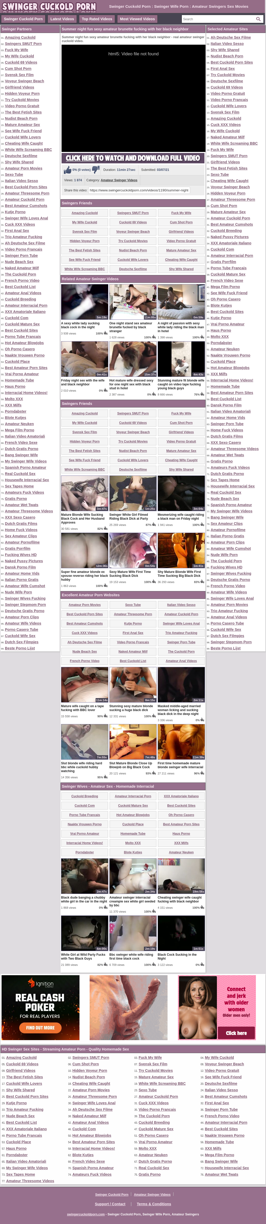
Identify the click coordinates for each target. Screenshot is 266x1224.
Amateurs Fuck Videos (24, 492)
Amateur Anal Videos (23, 293)
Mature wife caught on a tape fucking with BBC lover (82, 708)
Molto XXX (14, 399)
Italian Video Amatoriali (25, 436)
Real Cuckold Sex (20, 474)
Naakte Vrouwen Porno (24, 355)
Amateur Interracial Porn (26, 305)
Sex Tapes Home (19, 486)
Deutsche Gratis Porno (24, 611)
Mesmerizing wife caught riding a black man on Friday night (181, 516)
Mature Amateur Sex (22, 125)
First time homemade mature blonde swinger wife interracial (180, 765)
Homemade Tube (19, 380)
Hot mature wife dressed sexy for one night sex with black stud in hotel (131, 384)
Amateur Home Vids (22, 573)
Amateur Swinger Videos (119, 180)
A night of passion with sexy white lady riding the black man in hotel (181, 327)
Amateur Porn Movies (23, 168)
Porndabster (15, 411)
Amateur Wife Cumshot (25, 586)
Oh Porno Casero (20, 349)
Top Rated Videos (97, 19)
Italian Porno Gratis (21, 580)
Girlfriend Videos (19, 87)
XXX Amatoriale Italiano (25, 312)
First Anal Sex (17, 231)
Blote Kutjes (15, 418)
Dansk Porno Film (20, 567)
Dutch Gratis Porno (21, 449)
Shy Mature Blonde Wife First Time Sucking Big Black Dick (179, 574)
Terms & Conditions (154, 1204)
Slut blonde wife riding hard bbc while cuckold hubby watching (81, 767)
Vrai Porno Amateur (22, 374)
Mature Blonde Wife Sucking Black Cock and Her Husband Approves (82, 518)
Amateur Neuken (19, 424)
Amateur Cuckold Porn (24, 199)
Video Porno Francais (23, 249)
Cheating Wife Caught (24, 143)
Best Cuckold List (20, 287)
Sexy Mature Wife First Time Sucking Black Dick (130, 574)
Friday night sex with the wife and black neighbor (82, 382)
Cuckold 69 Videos (21, 62)
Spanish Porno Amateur (25, 467)
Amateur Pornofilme (22, 542)
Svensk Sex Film (19, 75)
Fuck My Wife (16, 50)
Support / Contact (110, 1204)
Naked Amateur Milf (22, 268)
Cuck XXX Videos (20, 224)
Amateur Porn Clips (22, 617)
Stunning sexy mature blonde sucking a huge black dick (131, 708)
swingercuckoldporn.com (86, 1214)
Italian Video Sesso (21, 181)
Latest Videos (62, 19)
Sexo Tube (14, 174)
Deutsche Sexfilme (21, 156)
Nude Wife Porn (18, 592)
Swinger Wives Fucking (25, 598)
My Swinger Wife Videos (26, 461)
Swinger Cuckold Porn (23, 19)
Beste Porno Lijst (20, 648)
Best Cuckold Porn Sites (26, 187)
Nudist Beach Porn (21, 118)
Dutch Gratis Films (21, 523)
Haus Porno (15, 386)
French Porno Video (22, 280)
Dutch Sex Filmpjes (21, 642)
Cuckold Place (17, 361)
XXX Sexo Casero (20, 517)
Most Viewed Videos (137, 19)
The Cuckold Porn (20, 274)
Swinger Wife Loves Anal (26, 218)
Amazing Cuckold (20, 37)
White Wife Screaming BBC (28, 150)
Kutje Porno (15, 212)
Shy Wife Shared (19, 162)
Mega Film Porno (19, 430)
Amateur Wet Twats (21, 505)
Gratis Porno (16, 499)
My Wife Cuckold (19, 56)
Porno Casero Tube (21, 629)
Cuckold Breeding (20, 299)
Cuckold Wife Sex (20, 636)
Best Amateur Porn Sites (26, 368)
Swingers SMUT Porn (23, 44)
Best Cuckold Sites (21, 330)
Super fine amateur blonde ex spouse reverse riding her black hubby (84, 575)
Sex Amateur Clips (21, 536)
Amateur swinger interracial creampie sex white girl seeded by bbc (132, 901)
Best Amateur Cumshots (26, 206)
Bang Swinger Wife (21, 455)
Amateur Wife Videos (23, 623)
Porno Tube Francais (23, 337)
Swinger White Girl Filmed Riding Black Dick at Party (128, 516)
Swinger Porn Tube (21, 255)
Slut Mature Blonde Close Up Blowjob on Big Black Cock (130, 765)
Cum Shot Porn (18, 68)
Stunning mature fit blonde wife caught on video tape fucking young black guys (181, 384)
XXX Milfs (13, 405)
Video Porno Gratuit (22, 106)
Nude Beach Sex (19, 262)
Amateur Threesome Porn (27, 193)
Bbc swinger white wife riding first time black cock (131, 956)
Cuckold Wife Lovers (23, 137)
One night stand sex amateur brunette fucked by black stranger (130, 327)
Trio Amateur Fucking (23, 237)
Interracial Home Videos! (26, 393)
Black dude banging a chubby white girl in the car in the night (84, 899)
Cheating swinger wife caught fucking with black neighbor (180, 899)
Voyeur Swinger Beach (24, 81)
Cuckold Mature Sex (22, 324)
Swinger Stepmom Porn (25, 605)
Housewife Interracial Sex (27, 480)
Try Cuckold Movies (22, 100)
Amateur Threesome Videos (29, 511)
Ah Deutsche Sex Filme (25, 243)
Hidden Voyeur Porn (22, 93)
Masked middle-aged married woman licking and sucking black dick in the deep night (179, 710)
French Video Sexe (21, 442)
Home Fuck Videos (21, 530)
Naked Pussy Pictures (24, 561)
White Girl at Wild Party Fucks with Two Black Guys (83, 956)
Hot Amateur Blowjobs (24, 343)
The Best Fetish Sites (23, 112)
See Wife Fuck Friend (23, 131)
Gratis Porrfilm (17, 548)
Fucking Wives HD (21, 555)
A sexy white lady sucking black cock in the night (80, 325)
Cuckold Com (16, 318)
